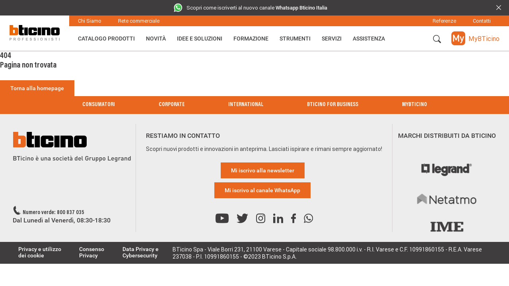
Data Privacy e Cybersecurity (140, 252)
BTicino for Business (332, 105)
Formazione (250, 38)
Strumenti (295, 38)
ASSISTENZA (369, 38)
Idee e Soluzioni (199, 38)
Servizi (332, 38)
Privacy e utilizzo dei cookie (39, 252)
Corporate (172, 105)
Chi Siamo (89, 20)
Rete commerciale (138, 20)
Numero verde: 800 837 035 (53, 213)
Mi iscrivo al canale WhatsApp (262, 190)
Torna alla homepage (37, 88)
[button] (437, 39)
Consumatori (98, 105)
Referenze (444, 20)
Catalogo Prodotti (106, 38)
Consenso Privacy (91, 252)
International (245, 105)
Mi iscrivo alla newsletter (262, 170)
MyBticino (414, 105)
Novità (156, 38)
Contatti (482, 20)
